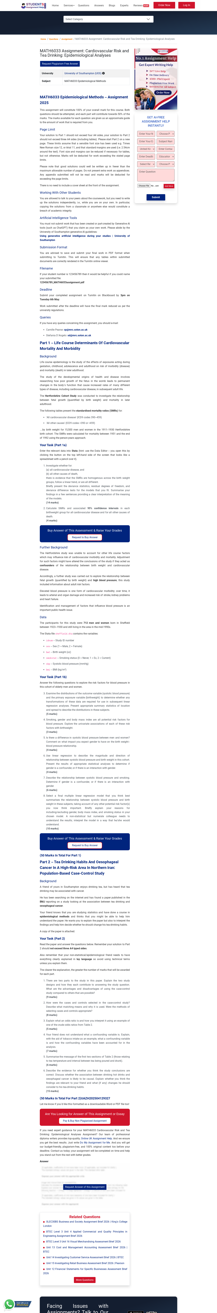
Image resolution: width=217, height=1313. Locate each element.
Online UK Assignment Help (96, 1138)
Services (68, 5)
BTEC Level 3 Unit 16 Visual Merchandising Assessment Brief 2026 (83, 1241)
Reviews (141, 5)
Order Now (164, 5)
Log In (186, 5)
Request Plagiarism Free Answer (60, 63)
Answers (99, 5)
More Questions (84, 1279)
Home (55, 5)
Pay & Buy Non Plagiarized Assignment (85, 1120)
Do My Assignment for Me (95, 1142)
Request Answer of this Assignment (85, 1186)
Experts (124, 5)
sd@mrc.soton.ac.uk (79, 335)
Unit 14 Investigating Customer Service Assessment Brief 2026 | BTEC (85, 1257)
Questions (83, 5)
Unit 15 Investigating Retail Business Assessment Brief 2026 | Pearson (85, 1263)
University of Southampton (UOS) (83, 73)
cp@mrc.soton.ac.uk (75, 329)
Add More (169, 186)
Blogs (112, 5)
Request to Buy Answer (85, 537)
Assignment (66, 39)
